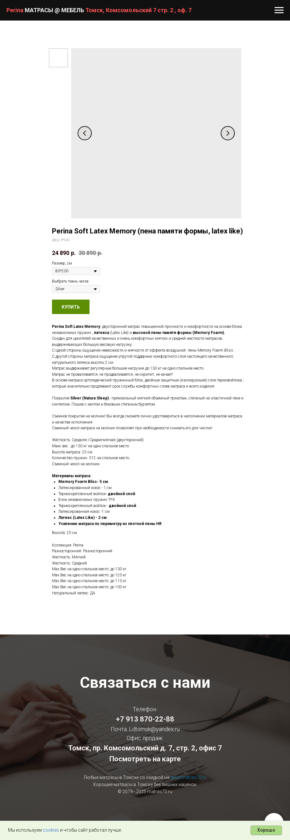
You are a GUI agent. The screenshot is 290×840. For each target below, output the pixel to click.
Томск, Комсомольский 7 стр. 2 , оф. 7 (138, 10)
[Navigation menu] (279, 10)
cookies (51, 830)
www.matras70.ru (188, 777)
